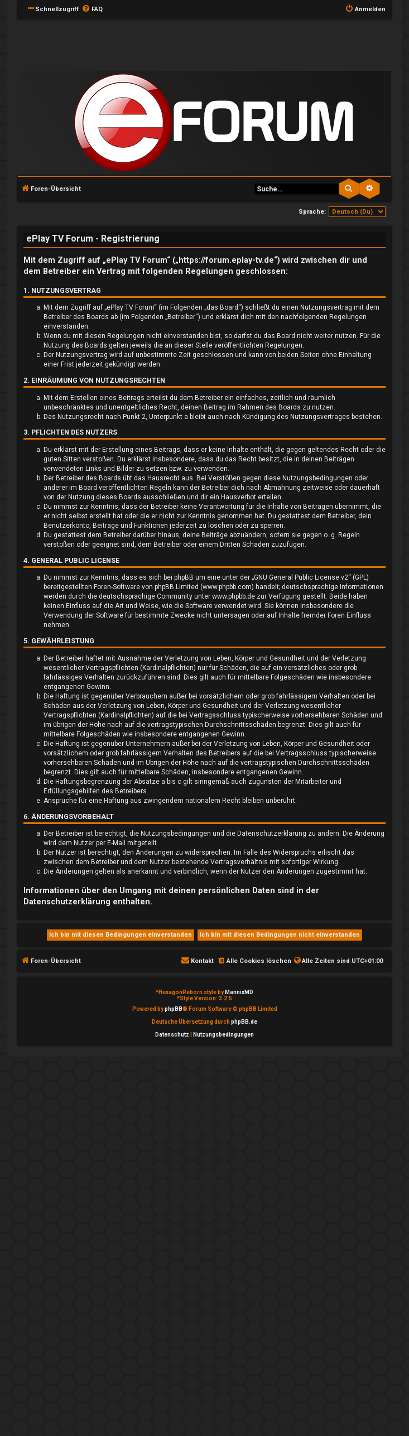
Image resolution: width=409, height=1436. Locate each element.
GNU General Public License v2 (301, 577)
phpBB (173, 1009)
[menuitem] (92, 9)
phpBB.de (244, 1022)
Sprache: (312, 211)
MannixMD (239, 992)
